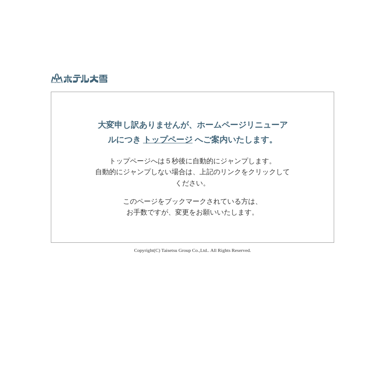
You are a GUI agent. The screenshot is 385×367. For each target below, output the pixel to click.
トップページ (167, 139)
